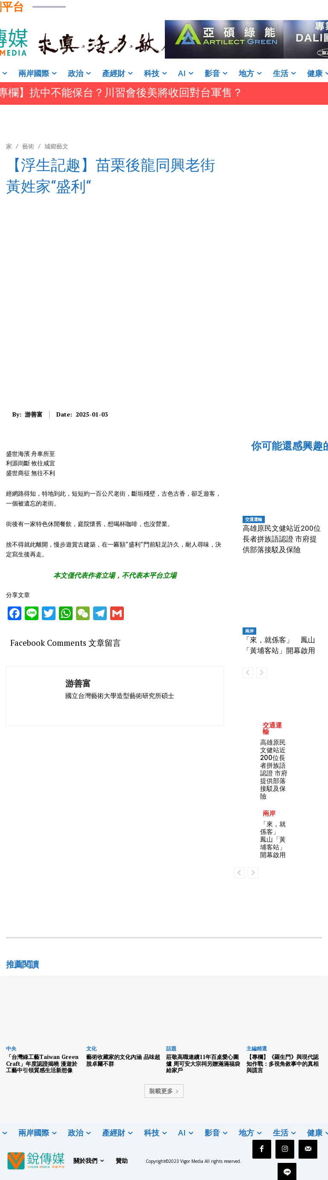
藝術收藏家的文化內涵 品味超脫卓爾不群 (123, 1060)
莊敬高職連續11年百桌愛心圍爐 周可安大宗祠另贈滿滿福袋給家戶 (203, 1063)
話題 (171, 1048)
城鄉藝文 (56, 146)
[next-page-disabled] (261, 672)
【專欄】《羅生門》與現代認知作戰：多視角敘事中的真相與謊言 (282, 1063)
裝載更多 (164, 1091)
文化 (91, 1048)
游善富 (34, 414)
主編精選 (256, 1048)
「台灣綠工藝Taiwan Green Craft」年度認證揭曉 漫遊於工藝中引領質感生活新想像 (42, 1063)
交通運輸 (253, 519)
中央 (11, 1048)
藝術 (28, 146)
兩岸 (249, 631)
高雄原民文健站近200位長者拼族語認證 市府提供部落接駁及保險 (282, 539)
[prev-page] (248, 672)
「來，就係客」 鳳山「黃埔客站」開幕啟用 (273, 839)
